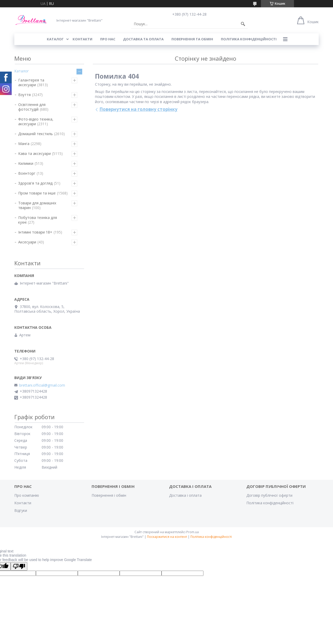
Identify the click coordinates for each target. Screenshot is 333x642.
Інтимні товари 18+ (35, 232)
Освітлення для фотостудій (32, 107)
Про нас (107, 39)
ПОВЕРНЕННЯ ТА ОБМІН (192, 39)
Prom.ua (192, 532)
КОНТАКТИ (82, 39)
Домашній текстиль (35, 133)
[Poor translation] (19, 566)
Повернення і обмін (109, 495)
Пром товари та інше (37, 193)
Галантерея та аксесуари (31, 82)
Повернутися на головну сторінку (138, 109)
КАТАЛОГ (55, 39)
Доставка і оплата (185, 495)
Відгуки (20, 510)
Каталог (21, 70)
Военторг (26, 173)
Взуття (24, 94)
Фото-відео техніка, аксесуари (35, 121)
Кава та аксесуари (34, 153)
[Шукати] (243, 24)
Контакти (22, 502)
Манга (23, 143)
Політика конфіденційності (249, 39)
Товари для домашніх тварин (37, 205)
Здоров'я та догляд (35, 183)
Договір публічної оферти (269, 495)
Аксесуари (27, 242)
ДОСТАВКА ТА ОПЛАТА (143, 39)
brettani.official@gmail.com (42, 385)
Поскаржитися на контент (167, 536)
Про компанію (26, 495)
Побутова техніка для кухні (37, 220)
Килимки (25, 163)
